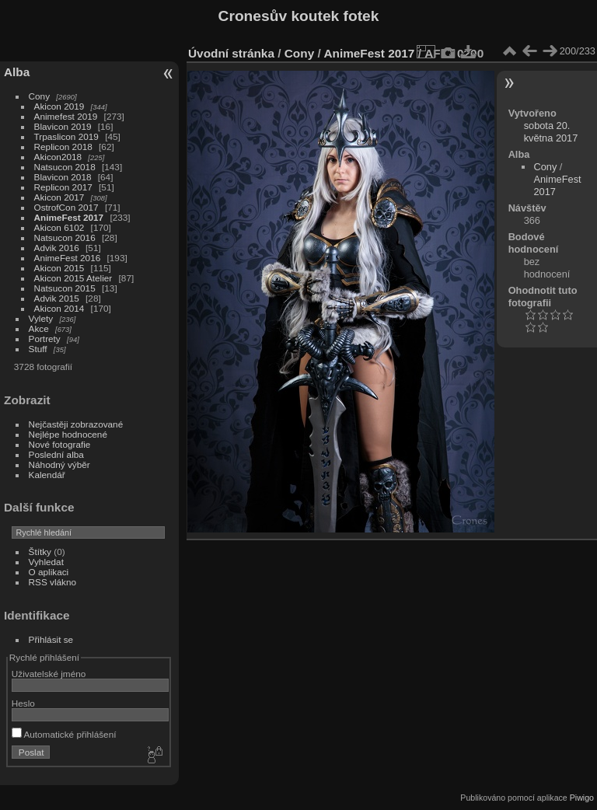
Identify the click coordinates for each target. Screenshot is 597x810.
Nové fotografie (60, 444)
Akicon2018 (58, 157)
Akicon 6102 (59, 227)
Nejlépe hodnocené (68, 434)
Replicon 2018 (63, 146)
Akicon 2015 (59, 268)
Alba (17, 72)
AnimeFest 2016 (67, 258)
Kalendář (47, 475)
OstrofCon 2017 (66, 207)
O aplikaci (49, 572)
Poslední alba (56, 454)
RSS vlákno (52, 582)
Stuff (38, 349)
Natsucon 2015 (65, 288)
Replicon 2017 (63, 187)
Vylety (41, 318)
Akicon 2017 (59, 197)
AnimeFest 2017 (69, 217)
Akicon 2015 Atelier (73, 278)
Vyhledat (46, 562)
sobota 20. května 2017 (551, 132)
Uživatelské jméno (49, 674)
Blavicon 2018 (63, 177)
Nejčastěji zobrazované (76, 424)
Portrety (45, 338)
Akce (39, 328)
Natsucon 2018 (65, 167)
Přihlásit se (51, 639)
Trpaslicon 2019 (66, 136)
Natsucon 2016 (65, 237)
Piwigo (582, 797)
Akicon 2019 (59, 106)
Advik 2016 (56, 248)
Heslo (23, 703)
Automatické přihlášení (64, 734)
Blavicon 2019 (63, 126)
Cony (39, 96)
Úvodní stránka (231, 53)
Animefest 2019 (66, 116)
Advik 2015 (56, 298)
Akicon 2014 (59, 308)
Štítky (40, 551)
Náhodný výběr (59, 464)
